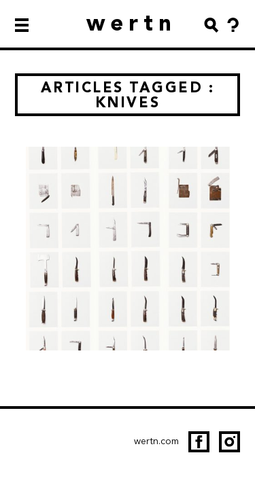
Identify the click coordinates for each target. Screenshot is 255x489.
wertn (131, 23)
